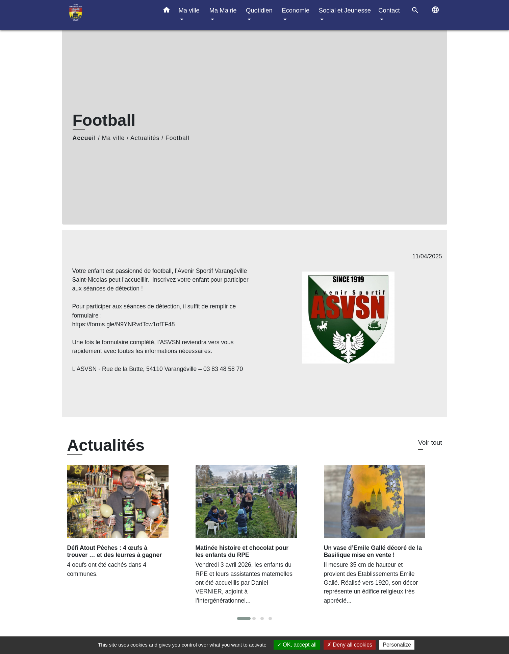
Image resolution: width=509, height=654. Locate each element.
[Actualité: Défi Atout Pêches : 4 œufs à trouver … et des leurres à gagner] (126, 525)
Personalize (397, 645)
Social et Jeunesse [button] (345, 10)
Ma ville (113, 138)
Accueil (84, 138)
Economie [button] (295, 10)
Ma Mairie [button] (223, 10)
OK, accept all (296, 645)
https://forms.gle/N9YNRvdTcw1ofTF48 (123, 324)
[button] (166, 11)
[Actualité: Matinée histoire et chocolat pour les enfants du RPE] (255, 538)
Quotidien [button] (259, 10)
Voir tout (430, 442)
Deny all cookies (349, 645)
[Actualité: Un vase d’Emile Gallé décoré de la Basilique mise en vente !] (383, 538)
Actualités (144, 138)
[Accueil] (109, 15)
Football (177, 138)
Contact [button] (389, 10)
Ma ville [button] (189, 10)
